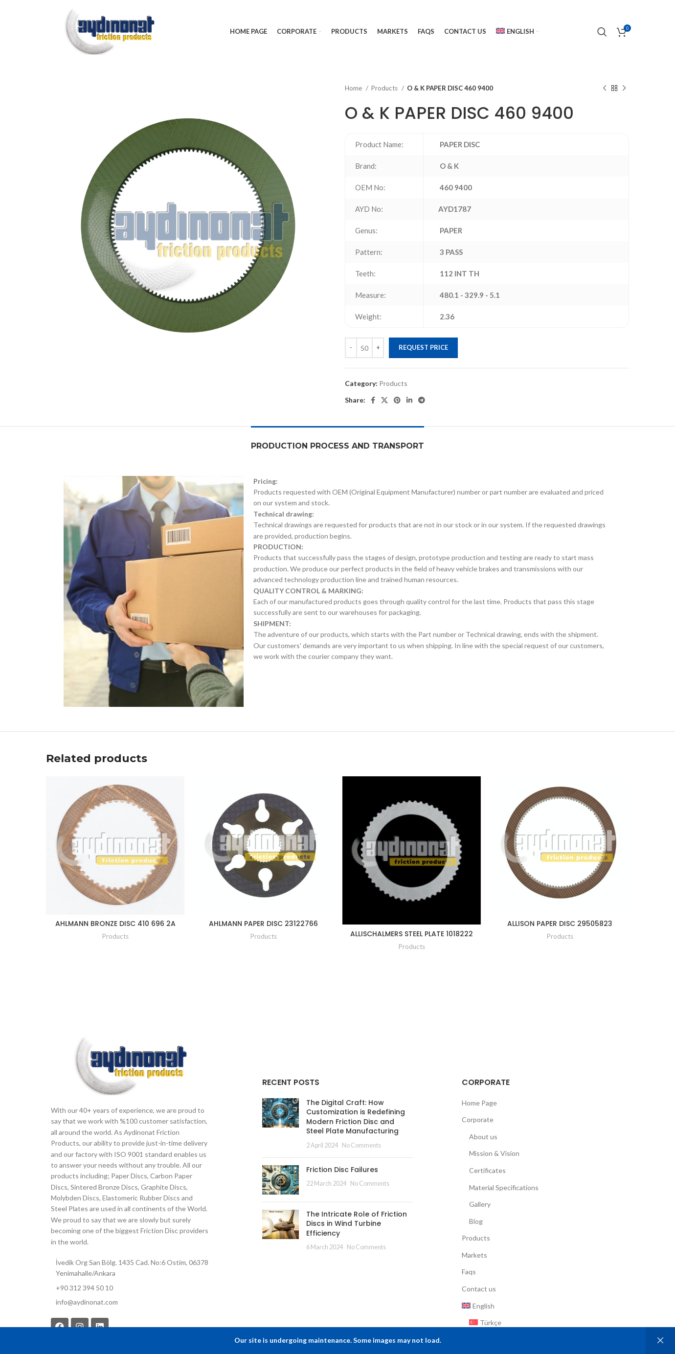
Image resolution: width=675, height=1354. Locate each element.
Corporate (478, 1119)
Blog (476, 1221)
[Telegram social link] (421, 400)
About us (483, 1136)
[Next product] (624, 88)
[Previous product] (604, 88)
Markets (474, 1255)
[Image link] (129, 1065)
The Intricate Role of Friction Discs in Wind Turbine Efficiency (356, 1223)
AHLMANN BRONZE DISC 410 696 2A (115, 923)
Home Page (479, 1103)
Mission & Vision (494, 1153)
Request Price (423, 347)
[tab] (337, 441)
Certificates (487, 1170)
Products (385, 88)
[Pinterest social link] (397, 400)
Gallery (480, 1204)
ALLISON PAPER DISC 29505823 (559, 923)
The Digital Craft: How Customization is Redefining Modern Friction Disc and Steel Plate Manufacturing (355, 1117)
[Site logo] (109, 31)
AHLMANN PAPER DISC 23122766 (263, 923)
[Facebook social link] (373, 400)
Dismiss (660, 1340)
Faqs (469, 1271)
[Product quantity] (364, 348)
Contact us (479, 1289)
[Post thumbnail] (280, 1124)
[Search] (602, 32)
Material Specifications (504, 1187)
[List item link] (129, 1302)
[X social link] (384, 400)
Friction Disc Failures (342, 1169)
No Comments (361, 1145)
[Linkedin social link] (409, 400)
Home (354, 88)
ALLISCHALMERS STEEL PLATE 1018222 (411, 934)
